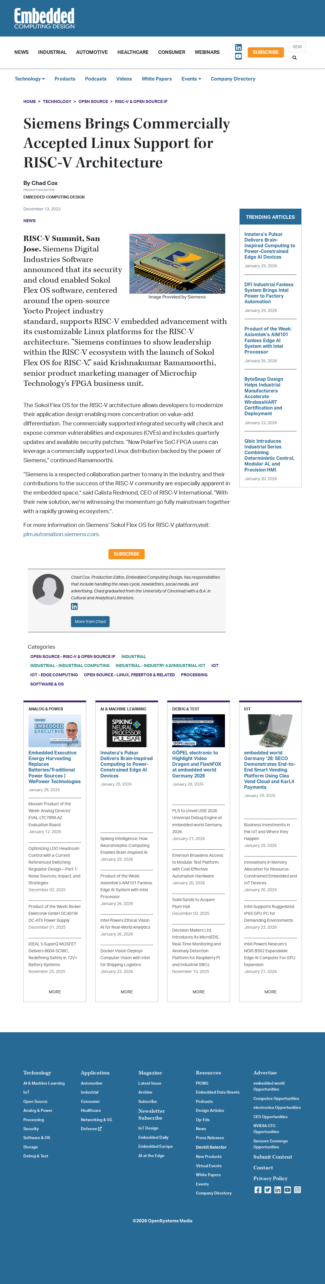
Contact (263, 1167)
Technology (57, 101)
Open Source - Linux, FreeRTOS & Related (129, 675)
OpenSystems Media (170, 1221)
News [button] (21, 52)
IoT (215, 665)
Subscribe (266, 52)
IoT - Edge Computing (54, 675)
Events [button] (191, 78)
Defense (91, 1129)
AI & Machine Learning (44, 1083)
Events (202, 1184)
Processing (194, 675)
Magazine (150, 1072)
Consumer (171, 52)
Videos (124, 79)
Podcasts (96, 79)
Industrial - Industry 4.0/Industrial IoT (160, 665)
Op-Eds (203, 1120)
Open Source (93, 101)
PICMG (202, 1083)
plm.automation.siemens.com (61, 534)
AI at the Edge (151, 1156)
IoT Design (148, 1128)
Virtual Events (209, 1166)
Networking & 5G (96, 1120)
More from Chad (90, 621)
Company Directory (233, 79)
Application (95, 1072)
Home (29, 101)
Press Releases (210, 1138)
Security (31, 1129)
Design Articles (210, 1110)
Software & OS (47, 684)
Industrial (52, 52)
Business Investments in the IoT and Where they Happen (267, 832)
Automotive (92, 52)
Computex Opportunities (276, 1098)
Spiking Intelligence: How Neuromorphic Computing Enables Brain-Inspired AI (124, 845)
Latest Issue (149, 1083)
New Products (209, 1157)
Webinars (207, 52)
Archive (145, 1092)
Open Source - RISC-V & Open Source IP (72, 656)
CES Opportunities (270, 1117)
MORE (55, 992)
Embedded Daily (153, 1137)
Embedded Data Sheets (218, 1092)
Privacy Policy (270, 1178)
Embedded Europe (155, 1146)
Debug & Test (35, 1156)
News (201, 1129)
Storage (30, 1147)
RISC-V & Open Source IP (141, 101)
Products (65, 79)
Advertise (265, 1072)
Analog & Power (37, 1110)
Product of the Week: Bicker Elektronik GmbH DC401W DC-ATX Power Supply (54, 913)
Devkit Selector (211, 1147)
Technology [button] (30, 78)
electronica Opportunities (277, 1107)
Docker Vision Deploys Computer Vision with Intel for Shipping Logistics (125, 958)
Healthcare (133, 52)
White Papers (157, 79)
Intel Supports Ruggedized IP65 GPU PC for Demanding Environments (269, 913)
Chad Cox (44, 183)
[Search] (297, 46)
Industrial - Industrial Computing (70, 665)
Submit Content (272, 1156)
